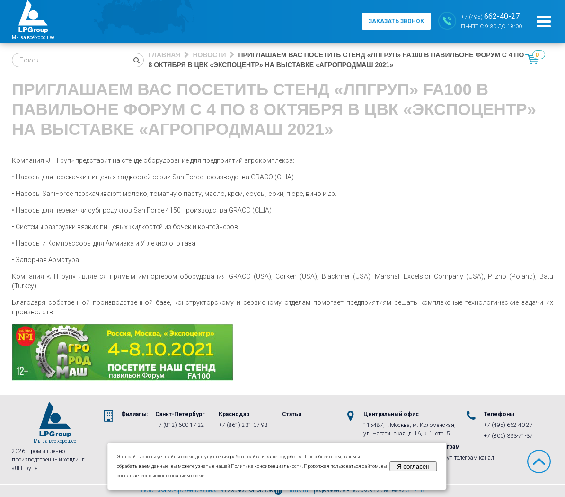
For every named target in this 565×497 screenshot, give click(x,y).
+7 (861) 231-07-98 (243, 425)
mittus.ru (291, 490)
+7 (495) (490, 16)
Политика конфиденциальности (182, 490)
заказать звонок (396, 21)
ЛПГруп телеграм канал (463, 457)
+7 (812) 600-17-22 (179, 425)
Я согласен (413, 466)
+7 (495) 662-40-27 (508, 425)
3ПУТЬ (415, 490)
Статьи (291, 414)
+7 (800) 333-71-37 (508, 436)
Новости (209, 55)
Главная (165, 55)
